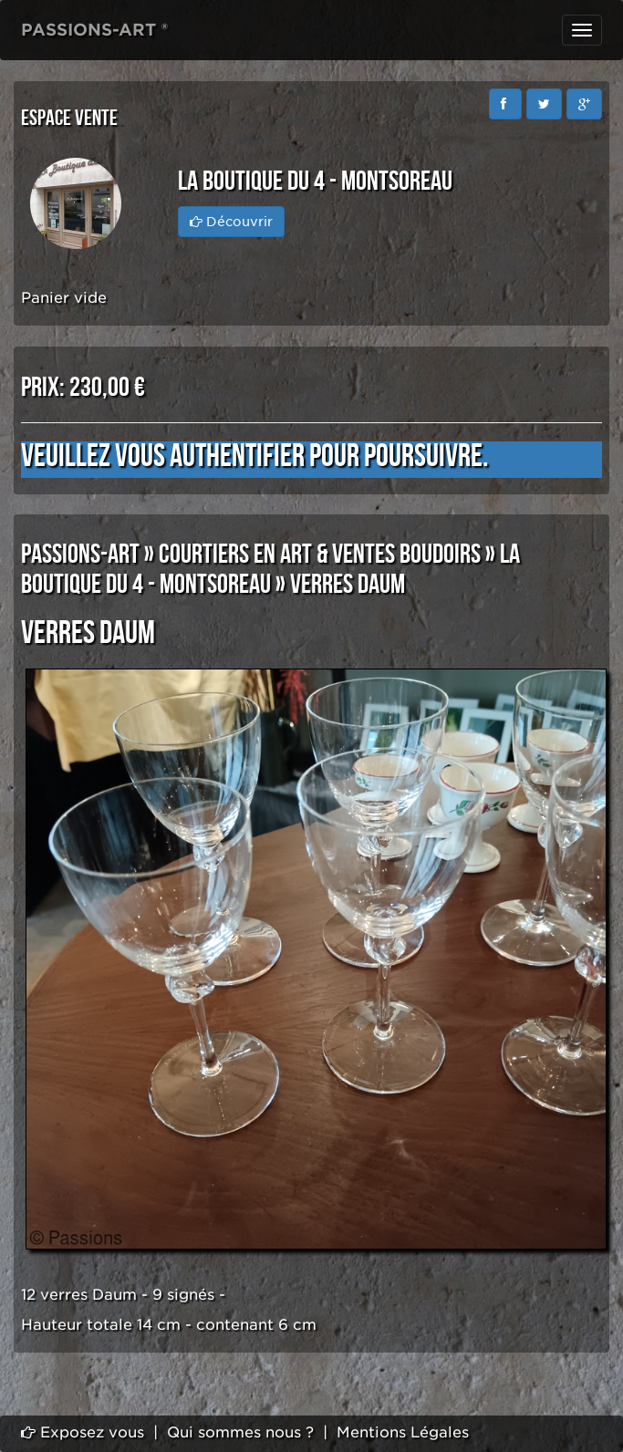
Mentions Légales (403, 1432)
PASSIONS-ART (80, 554)
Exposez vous (82, 1432)
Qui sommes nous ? (240, 1432)
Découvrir (231, 221)
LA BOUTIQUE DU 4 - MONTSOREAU (270, 569)
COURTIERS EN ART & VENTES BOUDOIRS (320, 554)
